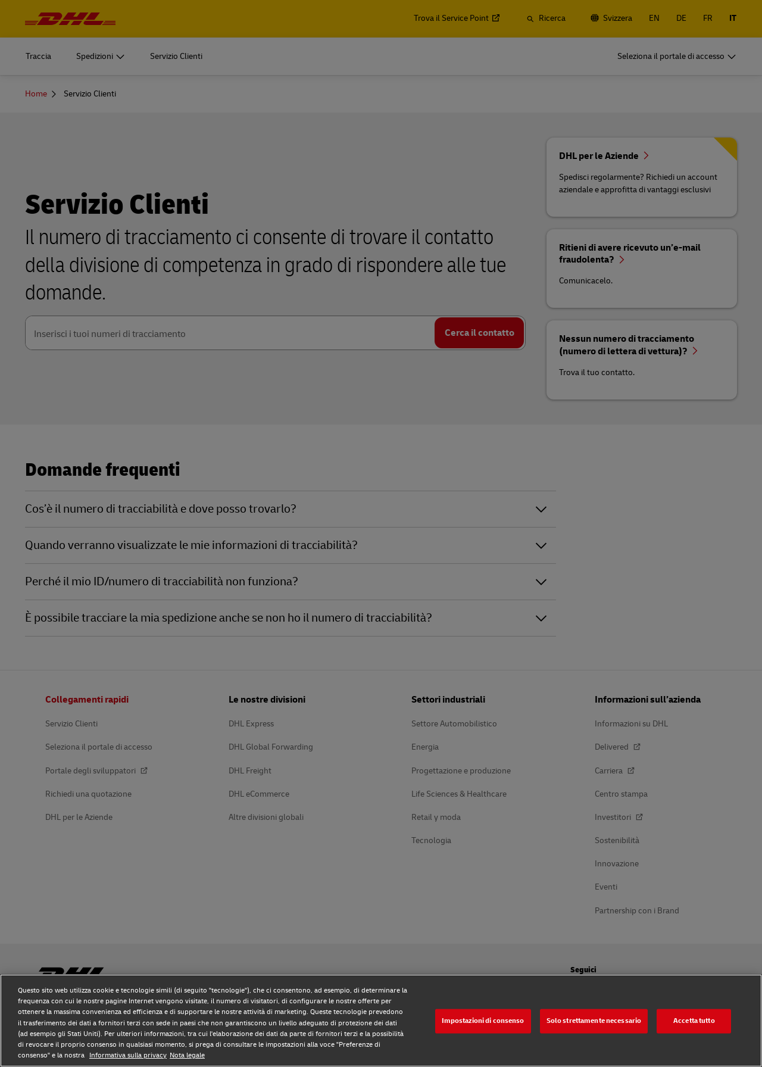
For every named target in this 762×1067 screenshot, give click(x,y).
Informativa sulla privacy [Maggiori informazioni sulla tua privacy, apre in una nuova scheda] (128, 1055)
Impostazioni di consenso (483, 1020)
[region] (381, 1020)
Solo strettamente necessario (593, 1020)
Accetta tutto (694, 1020)
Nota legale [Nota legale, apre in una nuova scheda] (187, 1055)
